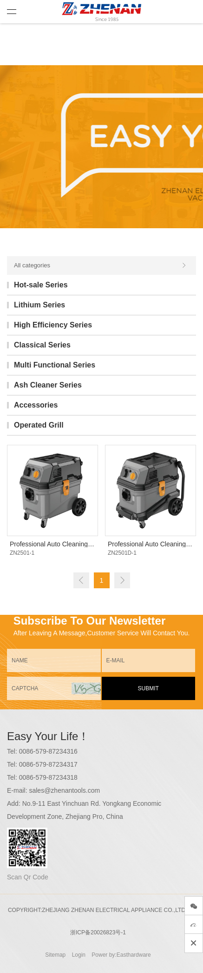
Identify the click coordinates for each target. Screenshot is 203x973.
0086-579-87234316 (48, 751)
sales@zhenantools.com (64, 790)
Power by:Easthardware (121, 955)
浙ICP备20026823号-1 (98, 932)
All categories (100, 265)
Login (78, 955)
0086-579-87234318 (48, 777)
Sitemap (55, 955)
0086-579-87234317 (48, 764)
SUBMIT (148, 688)
